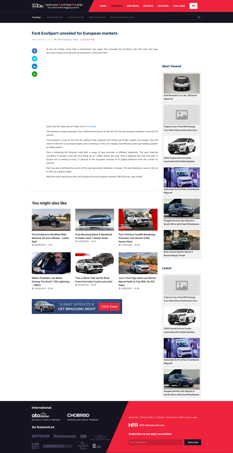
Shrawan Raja (87, 39)
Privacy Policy (147, 417)
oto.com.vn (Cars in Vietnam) (46, 419)
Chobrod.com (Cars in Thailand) (82, 419)
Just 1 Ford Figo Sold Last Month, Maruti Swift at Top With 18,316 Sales (138, 281)
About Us (133, 417)
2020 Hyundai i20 (97, 17)
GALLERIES (179, 6)
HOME (103, 6)
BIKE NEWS (133, 6)
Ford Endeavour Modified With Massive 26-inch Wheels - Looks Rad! (50, 238)
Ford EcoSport (64, 39)
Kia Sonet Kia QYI (76, 17)
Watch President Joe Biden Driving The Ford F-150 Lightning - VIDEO (50, 281)
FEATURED (163, 6)
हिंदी (193, 6)
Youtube (91, 126)
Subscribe (193, 442)
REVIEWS (148, 6)
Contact (160, 417)
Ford (75, 39)
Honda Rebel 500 (55, 17)
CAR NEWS (116, 6)
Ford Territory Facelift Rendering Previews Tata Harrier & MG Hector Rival (137, 238)
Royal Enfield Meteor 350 (122, 17)
